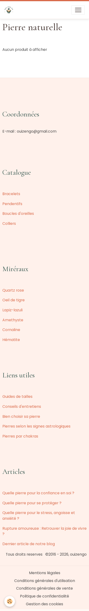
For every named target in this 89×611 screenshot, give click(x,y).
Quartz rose (13, 290)
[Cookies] (9, 601)
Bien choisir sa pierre (21, 416)
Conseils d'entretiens (21, 406)
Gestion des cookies (44, 604)
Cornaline (11, 329)
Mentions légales (44, 573)
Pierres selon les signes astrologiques (36, 426)
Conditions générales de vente (44, 588)
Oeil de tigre (13, 300)
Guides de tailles (17, 396)
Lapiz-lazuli (12, 310)
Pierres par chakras (20, 436)
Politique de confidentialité (44, 596)
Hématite (11, 339)
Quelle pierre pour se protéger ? (31, 503)
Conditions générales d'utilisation (44, 580)
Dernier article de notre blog (28, 544)
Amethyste (12, 320)
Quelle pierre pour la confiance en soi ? (38, 493)
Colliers (9, 223)
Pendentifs (12, 204)
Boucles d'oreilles (18, 213)
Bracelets (11, 194)
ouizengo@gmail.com (36, 131)
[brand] (9, 9)
